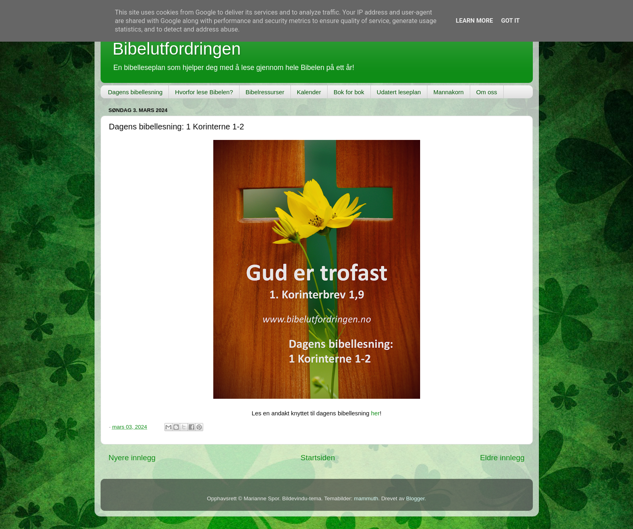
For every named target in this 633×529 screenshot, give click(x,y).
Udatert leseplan (399, 92)
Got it (510, 20)
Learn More (474, 20)
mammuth (366, 498)
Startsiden (318, 457)
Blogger (415, 498)
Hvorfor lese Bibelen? (204, 92)
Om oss (486, 92)
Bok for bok (349, 92)
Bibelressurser (265, 92)
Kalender (309, 92)
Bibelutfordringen (177, 48)
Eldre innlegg (502, 457)
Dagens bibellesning (135, 92)
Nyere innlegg (132, 457)
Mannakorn (448, 92)
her (375, 413)
